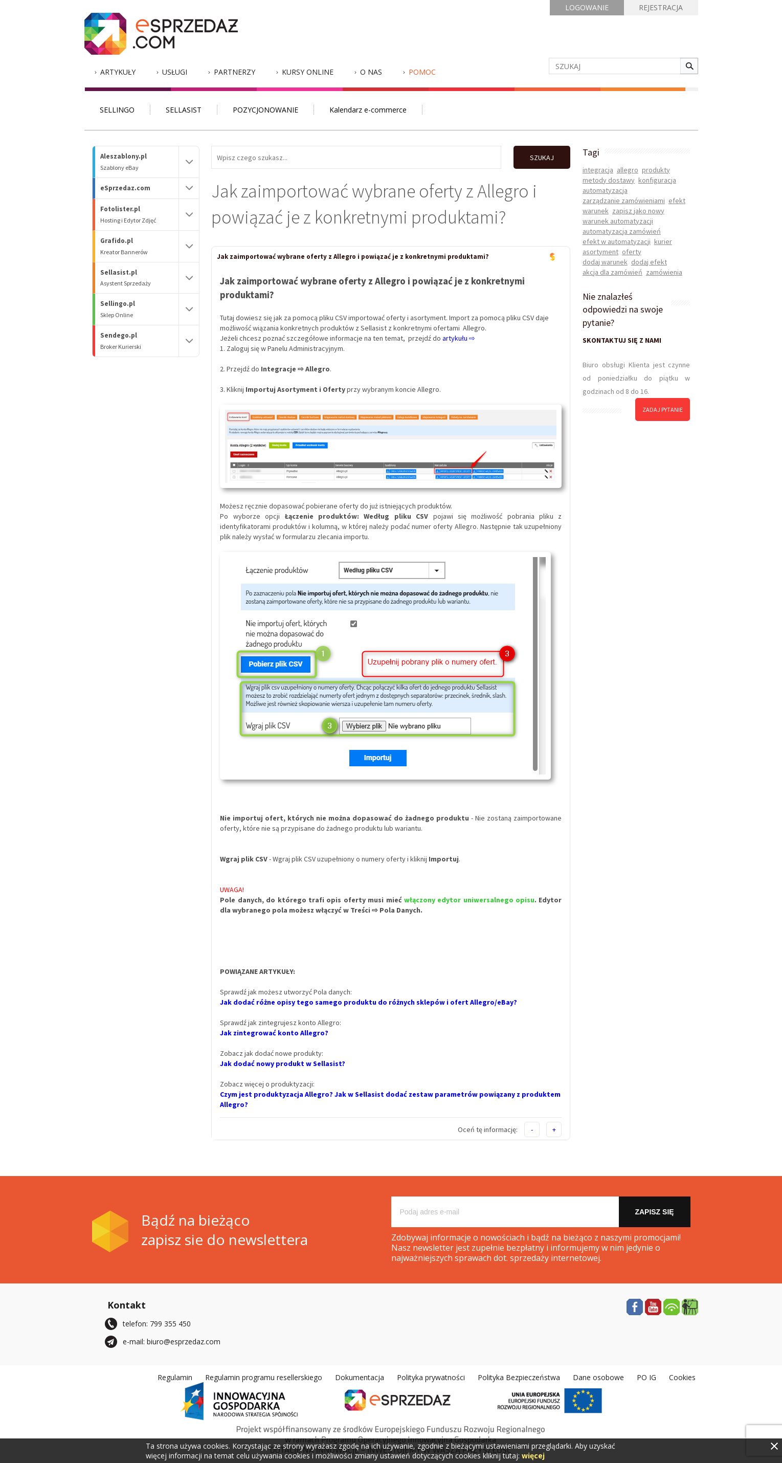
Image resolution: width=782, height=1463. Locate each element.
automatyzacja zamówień (622, 231)
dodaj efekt (649, 262)
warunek (596, 210)
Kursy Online (307, 72)
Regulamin (175, 1377)
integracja (598, 169)
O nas (371, 72)
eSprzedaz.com (125, 188)
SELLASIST (184, 110)
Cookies (682, 1377)
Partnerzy (234, 72)
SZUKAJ (541, 157)
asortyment (600, 251)
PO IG (646, 1377)
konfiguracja (657, 180)
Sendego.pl (139, 341)
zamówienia (664, 272)
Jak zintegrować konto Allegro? (274, 1032)
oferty (631, 251)
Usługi (174, 72)
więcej (533, 1455)
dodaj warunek (605, 262)
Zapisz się (654, 1211)
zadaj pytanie (662, 409)
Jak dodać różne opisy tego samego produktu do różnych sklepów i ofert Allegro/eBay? (368, 1001)
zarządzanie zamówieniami (624, 200)
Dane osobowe (598, 1377)
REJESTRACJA (661, 7)
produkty (656, 169)
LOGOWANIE (587, 7)
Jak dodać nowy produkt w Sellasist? (282, 1063)
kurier (663, 241)
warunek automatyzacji (618, 221)
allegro (627, 169)
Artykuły (118, 72)
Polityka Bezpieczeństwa (519, 1377)
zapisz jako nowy (638, 210)
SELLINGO (117, 110)
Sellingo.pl (139, 309)
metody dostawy (609, 180)
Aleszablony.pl (139, 162)
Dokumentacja (359, 1377)
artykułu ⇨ (458, 337)
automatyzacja (605, 190)
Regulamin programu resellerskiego (263, 1377)
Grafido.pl (139, 246)
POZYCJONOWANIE (265, 110)
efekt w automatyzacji (617, 241)
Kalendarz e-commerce (368, 110)
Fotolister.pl (139, 215)
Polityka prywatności (431, 1377)
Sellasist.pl (139, 278)
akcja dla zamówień (612, 272)
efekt (676, 200)
